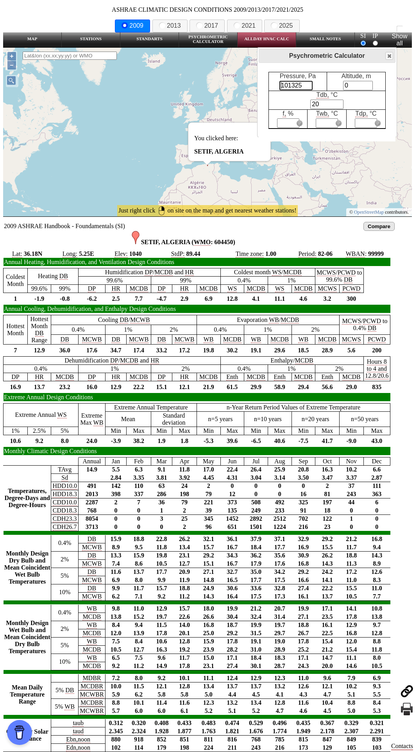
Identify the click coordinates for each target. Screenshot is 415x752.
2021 (245, 25)
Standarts (149, 38)
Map (32, 38)
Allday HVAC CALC (266, 38)
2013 (170, 25)
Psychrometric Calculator (208, 39)
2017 (207, 25)
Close (388, 56)
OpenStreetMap (369, 212)
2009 (132, 25)
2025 (282, 25)
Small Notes (325, 38)
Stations (91, 38)
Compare (379, 226)
